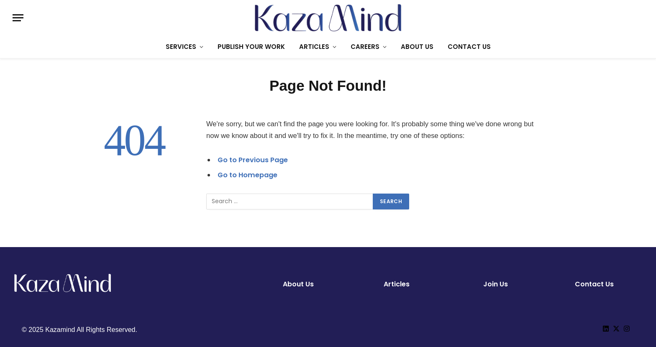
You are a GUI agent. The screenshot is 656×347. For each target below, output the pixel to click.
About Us (298, 284)
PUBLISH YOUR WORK (251, 46)
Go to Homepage (248, 175)
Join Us (495, 284)
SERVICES (181, 46)
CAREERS (365, 46)
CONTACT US (469, 46)
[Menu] (18, 17)
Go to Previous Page (253, 160)
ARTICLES (314, 46)
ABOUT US (417, 46)
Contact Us (594, 284)
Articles (397, 284)
